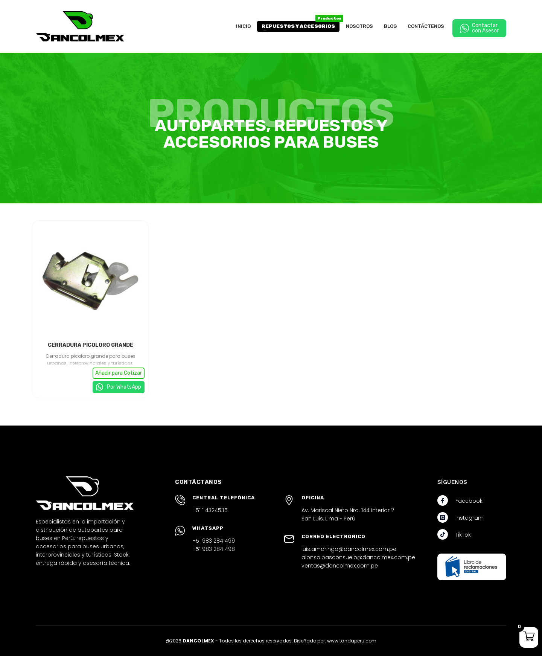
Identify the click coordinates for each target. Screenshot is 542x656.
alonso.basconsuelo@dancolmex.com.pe (358, 557)
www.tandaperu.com (351, 641)
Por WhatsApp (123, 387)
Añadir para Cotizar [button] (118, 373)
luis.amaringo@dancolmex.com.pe (348, 549)
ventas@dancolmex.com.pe (339, 565)
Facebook (469, 501)
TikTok (463, 535)
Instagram (469, 518)
